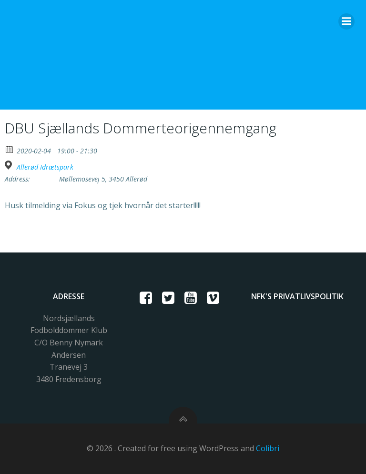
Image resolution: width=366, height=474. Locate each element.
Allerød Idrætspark (45, 167)
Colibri (267, 448)
